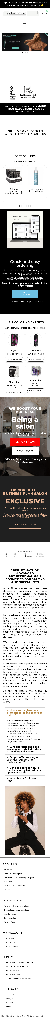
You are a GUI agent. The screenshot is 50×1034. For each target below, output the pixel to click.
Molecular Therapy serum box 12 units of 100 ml (14, 192)
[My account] (38, 12)
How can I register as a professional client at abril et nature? (24, 725)
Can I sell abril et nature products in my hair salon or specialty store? (24, 783)
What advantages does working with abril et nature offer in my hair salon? (24, 762)
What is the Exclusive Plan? (21, 792)
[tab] (25, 725)
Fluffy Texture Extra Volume (36, 190)
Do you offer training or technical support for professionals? (23, 772)
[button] (22, 52)
